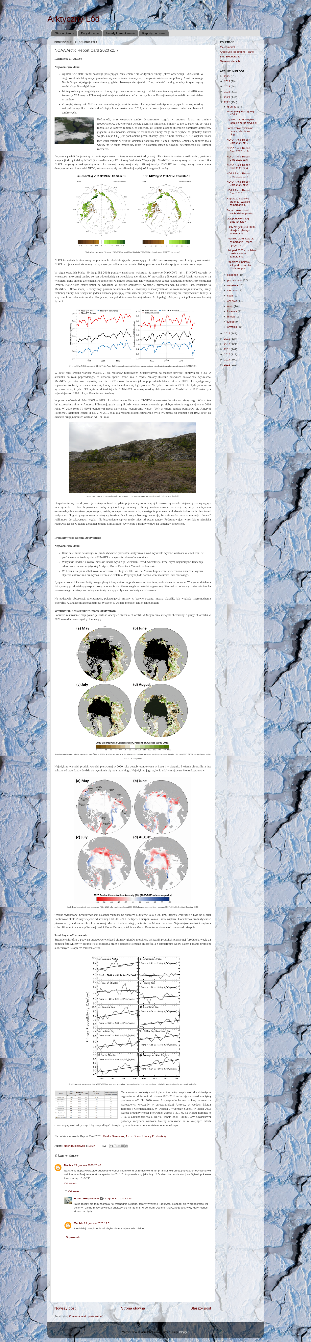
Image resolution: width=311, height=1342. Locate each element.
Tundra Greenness (113, 1136)
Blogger (183, 1332)
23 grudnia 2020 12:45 (118, 1198)
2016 (227, 349)
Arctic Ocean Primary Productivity (145, 1136)
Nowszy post (65, 1308)
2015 (227, 354)
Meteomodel (227, 47)
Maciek (68, 1165)
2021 (227, 96)
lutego (231, 321)
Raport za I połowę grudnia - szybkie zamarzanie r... (238, 201)
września (233, 285)
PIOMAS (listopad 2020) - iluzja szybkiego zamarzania (241, 230)
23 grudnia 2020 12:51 (97, 1223)
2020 (227, 102)
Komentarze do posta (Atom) (86, 1316)
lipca (230, 295)
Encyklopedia (90, 33)
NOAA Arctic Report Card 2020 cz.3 (238, 175)
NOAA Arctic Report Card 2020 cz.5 (238, 158)
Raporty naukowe (153, 33)
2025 (227, 75)
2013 (227, 364)
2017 (227, 343)
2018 (227, 338)
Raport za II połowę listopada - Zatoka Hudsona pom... (239, 265)
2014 (227, 359)
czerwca (232, 300)
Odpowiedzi (75, 1191)
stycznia (232, 326)
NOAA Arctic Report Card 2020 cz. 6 (238, 150)
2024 (227, 81)
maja (230, 306)
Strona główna (64, 33)
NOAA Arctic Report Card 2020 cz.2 (238, 183)
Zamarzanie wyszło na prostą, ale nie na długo (240, 131)
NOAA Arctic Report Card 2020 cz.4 (238, 166)
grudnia (232, 106)
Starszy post (200, 1308)
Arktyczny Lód (73, 19)
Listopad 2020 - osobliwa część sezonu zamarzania (241, 253)
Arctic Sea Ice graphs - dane (237, 51)
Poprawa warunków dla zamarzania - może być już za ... (240, 241)
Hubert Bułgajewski (86, 1198)
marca (231, 316)
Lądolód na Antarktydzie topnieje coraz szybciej (242, 121)
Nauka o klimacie (230, 61)
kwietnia (232, 311)
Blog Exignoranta (230, 56)
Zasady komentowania (120, 33)
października (235, 280)
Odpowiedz (71, 1183)
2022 (227, 91)
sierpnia (232, 290)
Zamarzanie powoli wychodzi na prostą (240, 212)
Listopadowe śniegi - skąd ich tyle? (239, 220)
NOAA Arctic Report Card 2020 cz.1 (238, 192)
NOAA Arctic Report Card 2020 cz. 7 (238, 141)
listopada (233, 274)
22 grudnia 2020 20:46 (87, 1165)
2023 (227, 86)
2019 (227, 333)
